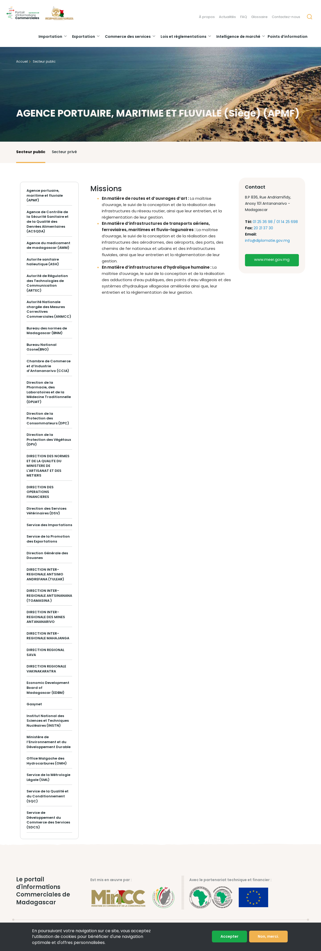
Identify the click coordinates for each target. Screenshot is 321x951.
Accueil (22, 61)
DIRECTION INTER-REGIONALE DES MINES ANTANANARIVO (46, 617)
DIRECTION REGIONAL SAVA (45, 652)
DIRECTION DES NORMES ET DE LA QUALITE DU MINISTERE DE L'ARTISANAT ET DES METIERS (48, 466)
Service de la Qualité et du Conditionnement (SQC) (47, 796)
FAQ (243, 17)
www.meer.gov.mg (271, 259)
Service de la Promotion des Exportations (48, 539)
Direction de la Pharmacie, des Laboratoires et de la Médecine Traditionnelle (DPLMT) (49, 392)
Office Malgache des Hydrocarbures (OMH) (47, 761)
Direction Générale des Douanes (47, 556)
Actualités (227, 17)
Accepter (229, 937)
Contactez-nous (286, 17)
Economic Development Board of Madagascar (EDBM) (48, 687)
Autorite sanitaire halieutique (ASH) (43, 262)
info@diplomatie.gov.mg (267, 240)
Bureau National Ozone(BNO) (41, 347)
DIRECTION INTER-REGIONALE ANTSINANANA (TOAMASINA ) (49, 595)
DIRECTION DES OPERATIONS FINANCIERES (40, 492)
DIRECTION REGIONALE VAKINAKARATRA (46, 669)
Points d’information (287, 36)
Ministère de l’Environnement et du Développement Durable (49, 742)
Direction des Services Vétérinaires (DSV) (46, 511)
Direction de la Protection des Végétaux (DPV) (49, 439)
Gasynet (34, 704)
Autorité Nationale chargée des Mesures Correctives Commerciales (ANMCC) (49, 309)
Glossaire (259, 17)
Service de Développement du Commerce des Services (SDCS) (48, 820)
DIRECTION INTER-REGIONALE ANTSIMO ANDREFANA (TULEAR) (45, 574)
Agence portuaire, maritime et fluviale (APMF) (45, 195)
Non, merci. (268, 937)
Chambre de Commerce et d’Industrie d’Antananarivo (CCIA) (49, 366)
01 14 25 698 (287, 221)
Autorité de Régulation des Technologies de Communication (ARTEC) (47, 283)
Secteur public (30, 151)
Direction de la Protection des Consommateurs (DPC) (48, 418)
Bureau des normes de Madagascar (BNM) (47, 331)
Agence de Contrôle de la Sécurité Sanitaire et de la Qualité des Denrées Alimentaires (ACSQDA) (47, 221)
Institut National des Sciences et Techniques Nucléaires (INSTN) (48, 720)
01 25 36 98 (263, 221)
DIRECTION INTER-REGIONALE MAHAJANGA (48, 636)
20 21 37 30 (263, 228)
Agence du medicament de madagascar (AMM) (48, 245)
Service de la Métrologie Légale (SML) (48, 777)
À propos (207, 17)
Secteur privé (64, 151)
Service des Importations (49, 524)
